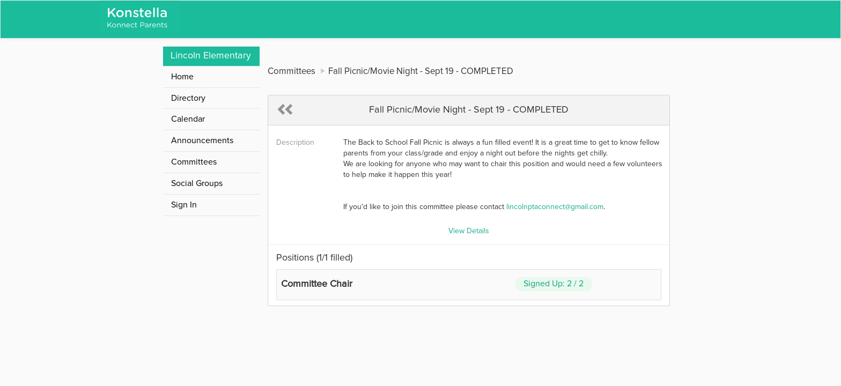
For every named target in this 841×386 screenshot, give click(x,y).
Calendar (188, 119)
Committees (194, 162)
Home (182, 76)
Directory (188, 98)
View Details (468, 231)
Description (295, 142)
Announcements (202, 140)
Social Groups (197, 183)
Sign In (184, 205)
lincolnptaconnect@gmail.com (554, 207)
